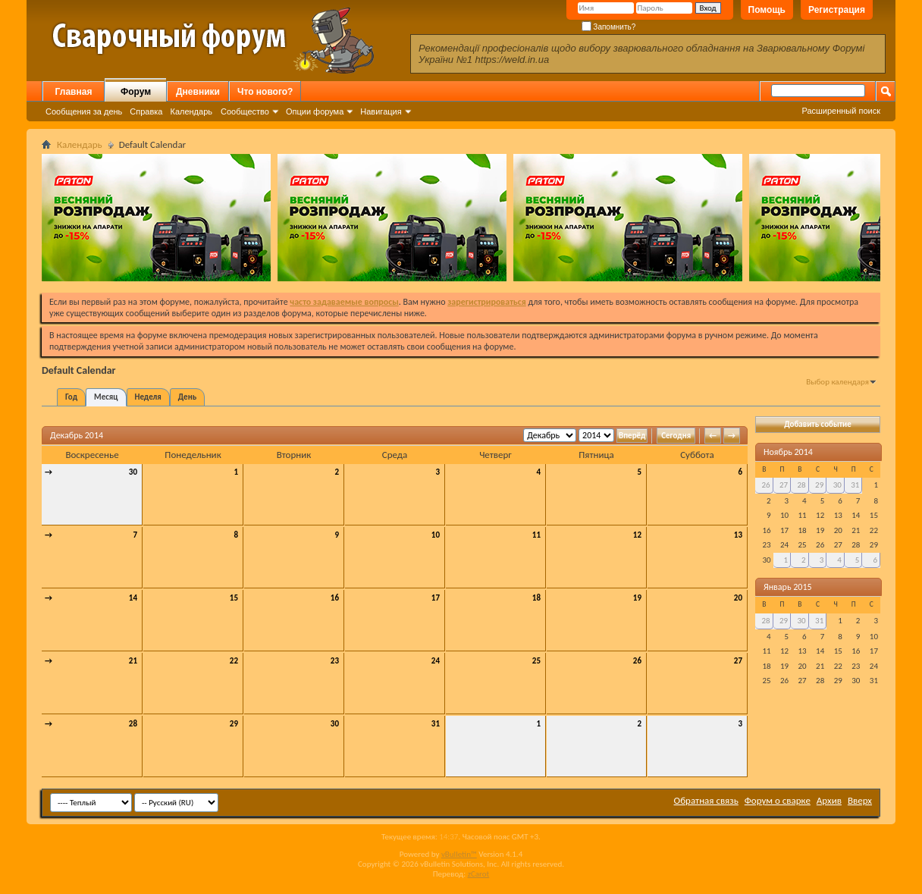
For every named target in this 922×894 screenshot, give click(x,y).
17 (435, 598)
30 (133, 472)
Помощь (767, 10)
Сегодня (676, 436)
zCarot (479, 874)
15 (234, 598)
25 (536, 661)
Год (71, 397)
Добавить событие (817, 424)
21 (133, 661)
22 (234, 661)
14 (133, 598)
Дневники (198, 91)
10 (435, 535)
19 (637, 598)
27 (738, 661)
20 (738, 598)
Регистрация (836, 10)
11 (536, 535)
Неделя (148, 397)
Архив (829, 800)
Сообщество (245, 111)
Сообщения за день (83, 111)
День (187, 397)
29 (234, 724)
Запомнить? (609, 27)
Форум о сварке (778, 800)
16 (335, 598)
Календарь (191, 111)
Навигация (380, 111)
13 (738, 535)
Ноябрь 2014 (788, 452)
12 (637, 535)
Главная (74, 91)
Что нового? (265, 91)
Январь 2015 (788, 587)
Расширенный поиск (840, 110)
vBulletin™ (459, 854)
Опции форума (314, 111)
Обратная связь (706, 800)
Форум (136, 91)
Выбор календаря (837, 382)
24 (435, 661)
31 (435, 724)
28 (133, 724)
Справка (146, 111)
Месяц (106, 397)
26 (637, 661)
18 (536, 598)
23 (335, 661)
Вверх (860, 800)
